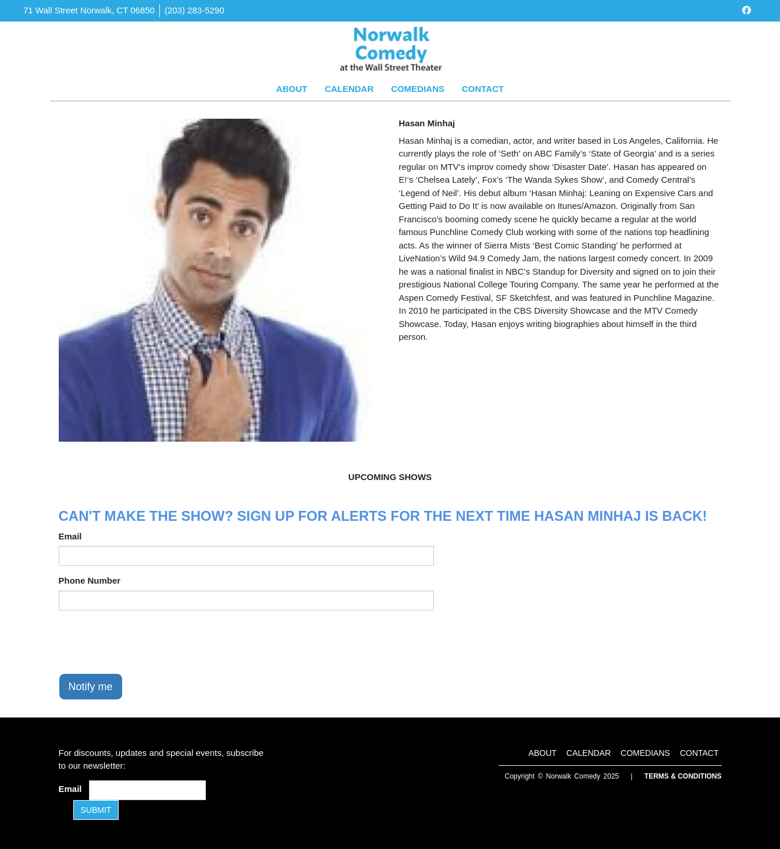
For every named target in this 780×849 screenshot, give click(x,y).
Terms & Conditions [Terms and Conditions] (683, 776)
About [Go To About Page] (291, 89)
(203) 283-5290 (195, 10)
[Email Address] (147, 790)
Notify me (91, 686)
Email (70, 536)
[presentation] (147, 642)
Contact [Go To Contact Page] (483, 89)
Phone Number (90, 580)
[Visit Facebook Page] (746, 10)
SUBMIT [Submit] (96, 810)
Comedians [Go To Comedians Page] (417, 89)
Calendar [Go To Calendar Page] (349, 89)
